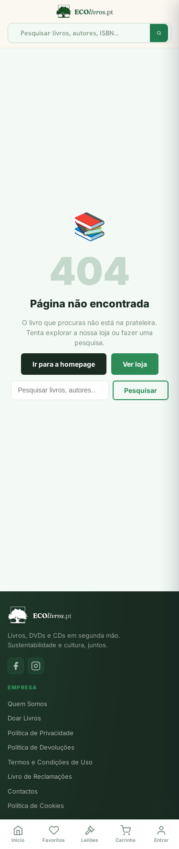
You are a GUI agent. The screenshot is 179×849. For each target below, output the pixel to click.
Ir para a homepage (63, 364)
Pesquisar (140, 390)
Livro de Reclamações (40, 776)
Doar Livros (24, 718)
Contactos (23, 791)
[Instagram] (36, 666)
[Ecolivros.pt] (89, 11)
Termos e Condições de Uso (50, 762)
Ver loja (135, 364)
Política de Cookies (36, 805)
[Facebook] (16, 666)
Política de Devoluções (41, 747)
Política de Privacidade (41, 733)
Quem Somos (27, 704)
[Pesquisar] (83, 33)
